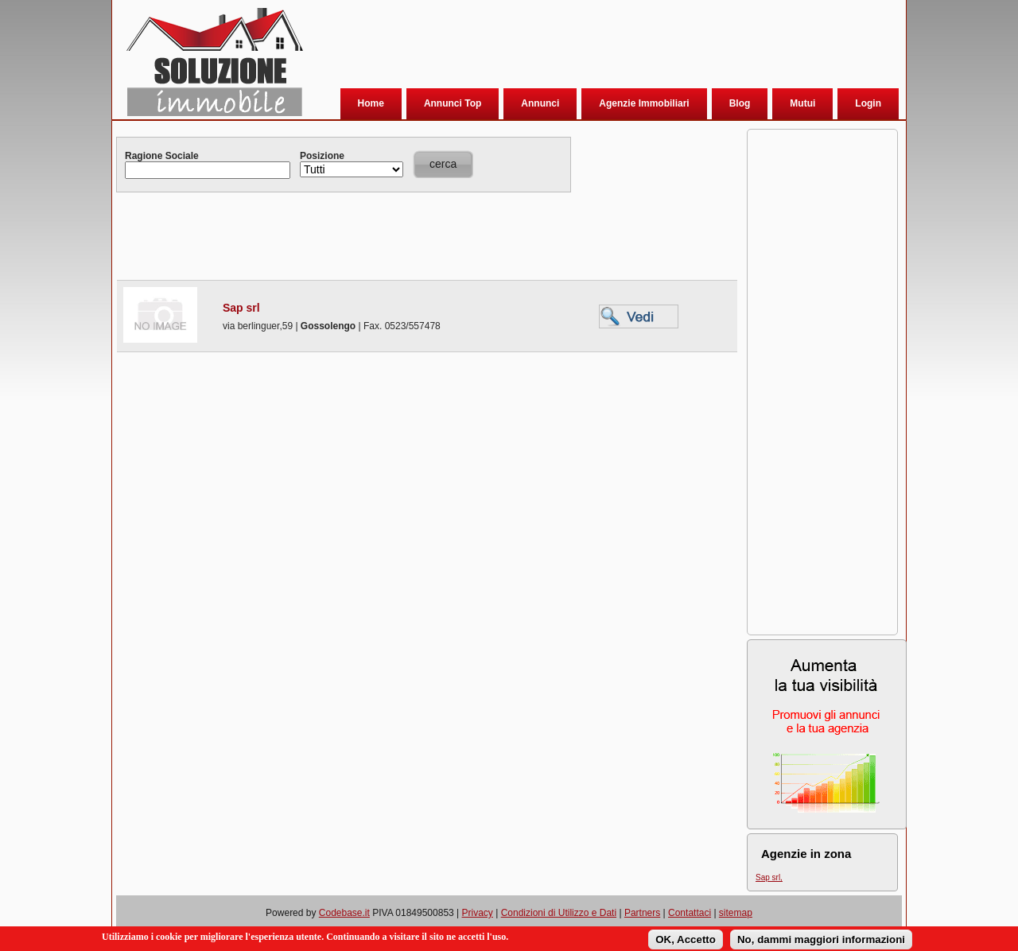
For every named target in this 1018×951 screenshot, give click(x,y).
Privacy (477, 912)
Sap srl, (769, 877)
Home (371, 103)
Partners (642, 912)
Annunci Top (452, 103)
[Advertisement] (600, 47)
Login (868, 103)
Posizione (322, 155)
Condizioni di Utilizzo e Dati (558, 912)
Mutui (802, 103)
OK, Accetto (685, 941)
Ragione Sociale (162, 155)
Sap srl (241, 307)
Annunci (540, 103)
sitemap (735, 912)
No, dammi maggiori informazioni (821, 941)
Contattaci (689, 912)
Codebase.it (344, 912)
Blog (740, 103)
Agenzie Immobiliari (644, 103)
